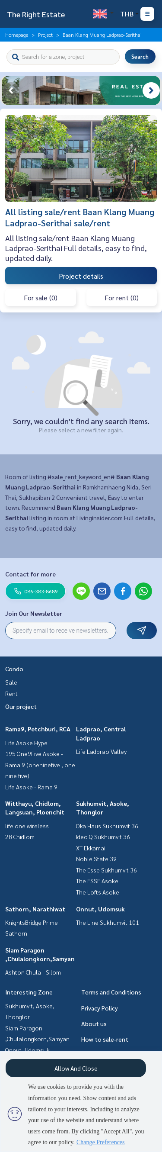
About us (94, 1023)
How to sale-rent (104, 1039)
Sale (11, 682)
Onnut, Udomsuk (100, 909)
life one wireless (27, 826)
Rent (11, 693)
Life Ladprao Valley (101, 751)
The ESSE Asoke (97, 881)
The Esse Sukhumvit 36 (106, 870)
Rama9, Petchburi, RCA (37, 729)
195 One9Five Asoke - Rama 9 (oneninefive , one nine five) (40, 764)
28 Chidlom (20, 836)
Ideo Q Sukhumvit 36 (103, 836)
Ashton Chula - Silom (33, 972)
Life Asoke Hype (26, 743)
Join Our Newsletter (33, 613)
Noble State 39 (96, 858)
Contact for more (30, 574)
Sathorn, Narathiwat (35, 909)
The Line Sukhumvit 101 (107, 922)
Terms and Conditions (111, 992)
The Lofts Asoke (97, 892)
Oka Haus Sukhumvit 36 (107, 826)
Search (140, 56)
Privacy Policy (99, 1008)
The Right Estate (36, 14)
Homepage (16, 34)
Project (45, 34)
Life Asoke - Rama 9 (31, 787)
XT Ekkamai (90, 848)
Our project (21, 706)
